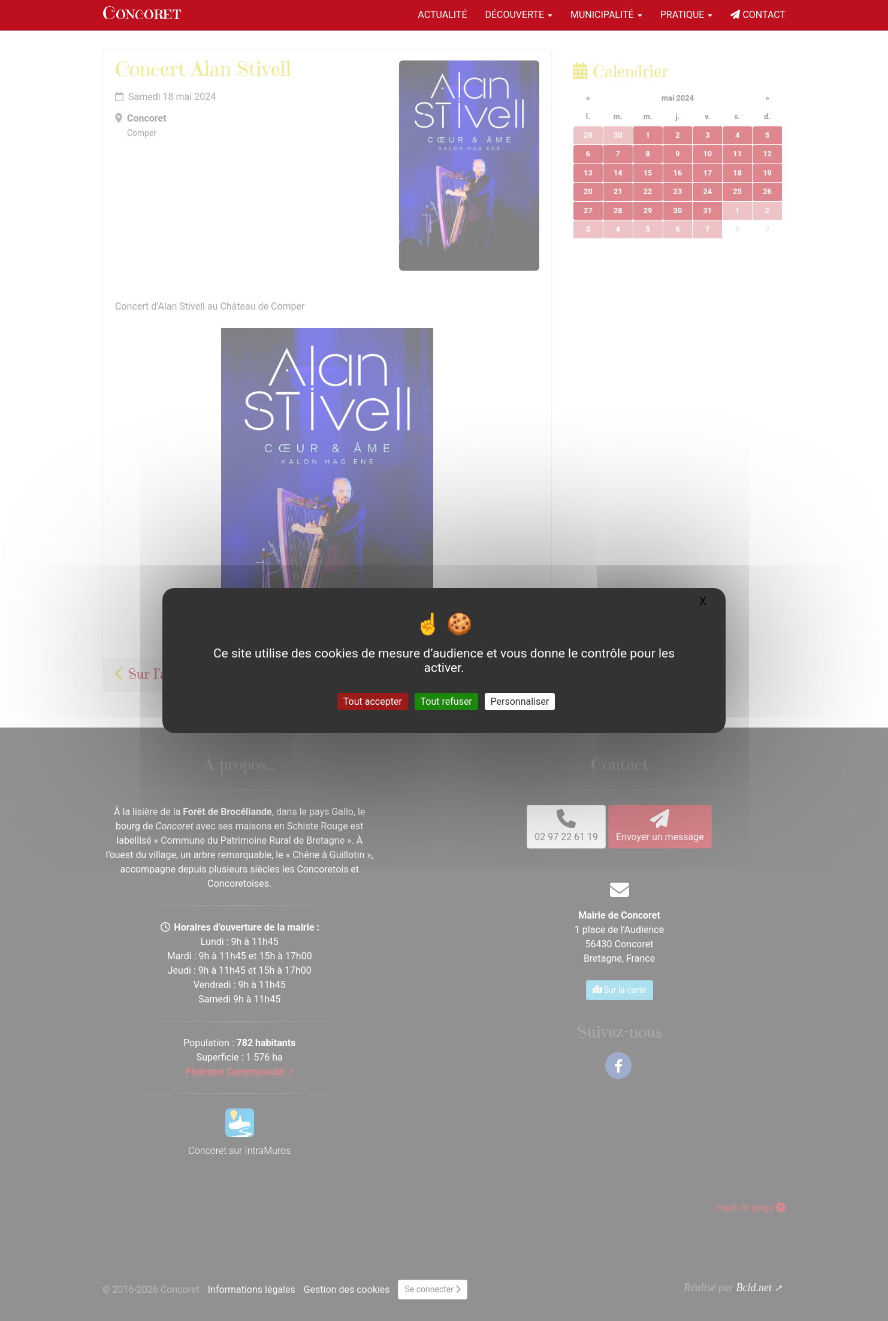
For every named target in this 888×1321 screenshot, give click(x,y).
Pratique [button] (686, 14)
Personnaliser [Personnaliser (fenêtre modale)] (520, 701)
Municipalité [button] (606, 14)
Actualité (442, 14)
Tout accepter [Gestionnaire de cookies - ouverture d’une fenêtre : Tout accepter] (372, 701)
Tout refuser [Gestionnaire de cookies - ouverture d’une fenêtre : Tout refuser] (446, 701)
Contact (758, 14)
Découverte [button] (518, 14)
